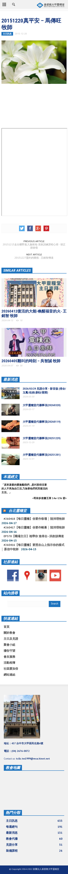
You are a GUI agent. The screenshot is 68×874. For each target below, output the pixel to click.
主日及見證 (11, 638)
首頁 (6, 626)
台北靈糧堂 (18, 511)
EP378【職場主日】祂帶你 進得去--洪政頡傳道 (34, 536)
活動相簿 (9, 662)
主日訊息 (7, 33)
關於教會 (9, 632)
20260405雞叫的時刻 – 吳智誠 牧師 (30, 361)
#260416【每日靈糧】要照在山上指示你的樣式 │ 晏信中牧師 (32, 547)
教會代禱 (34, 838)
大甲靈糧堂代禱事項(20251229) (42, 438)
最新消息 (10, 379)
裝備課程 (34, 850)
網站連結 (9, 674)
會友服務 (9, 656)
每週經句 (34, 826)
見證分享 (34, 844)
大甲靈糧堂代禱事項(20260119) (42, 421)
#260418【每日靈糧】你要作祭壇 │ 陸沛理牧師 (34, 518)
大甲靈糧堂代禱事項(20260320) (42, 405)
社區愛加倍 (11, 668)
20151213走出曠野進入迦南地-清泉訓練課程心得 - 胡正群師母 (34, 246)
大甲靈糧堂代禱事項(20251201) (42, 454)
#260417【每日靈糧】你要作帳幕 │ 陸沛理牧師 (34, 527)
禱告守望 (9, 650)
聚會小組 (9, 644)
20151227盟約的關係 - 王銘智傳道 (34, 257)
